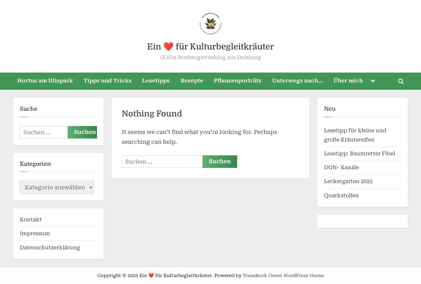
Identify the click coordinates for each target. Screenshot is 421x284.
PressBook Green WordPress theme (283, 275)
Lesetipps (156, 81)
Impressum (35, 233)
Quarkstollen (341, 195)
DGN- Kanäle (341, 167)
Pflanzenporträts (237, 81)
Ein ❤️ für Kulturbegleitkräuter (210, 46)
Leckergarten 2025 (348, 181)
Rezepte (192, 81)
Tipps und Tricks (108, 81)
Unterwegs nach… (297, 81)
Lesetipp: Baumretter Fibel (359, 153)
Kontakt (31, 219)
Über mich (348, 81)
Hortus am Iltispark (45, 81)
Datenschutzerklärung (50, 247)
